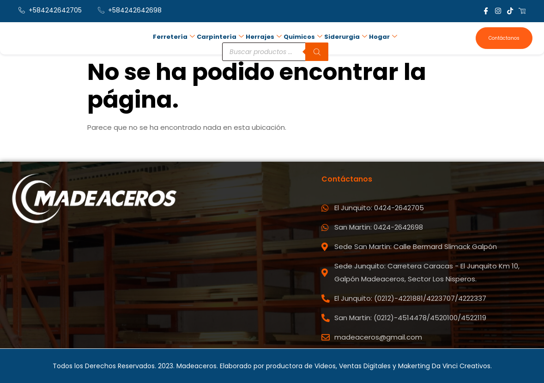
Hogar (383, 37)
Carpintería (220, 37)
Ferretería (174, 37)
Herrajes (264, 37)
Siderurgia (345, 37)
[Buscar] (316, 52)
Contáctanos (504, 38)
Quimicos (303, 37)
